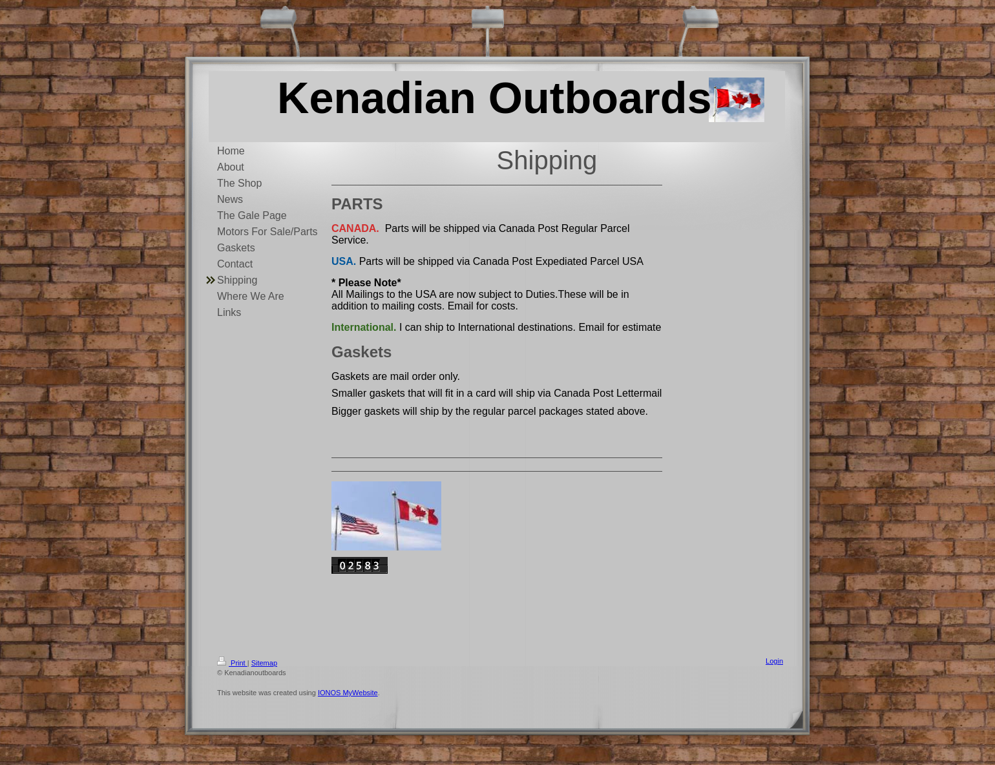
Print (232, 663)
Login (774, 661)
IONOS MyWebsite (348, 693)
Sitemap (264, 663)
